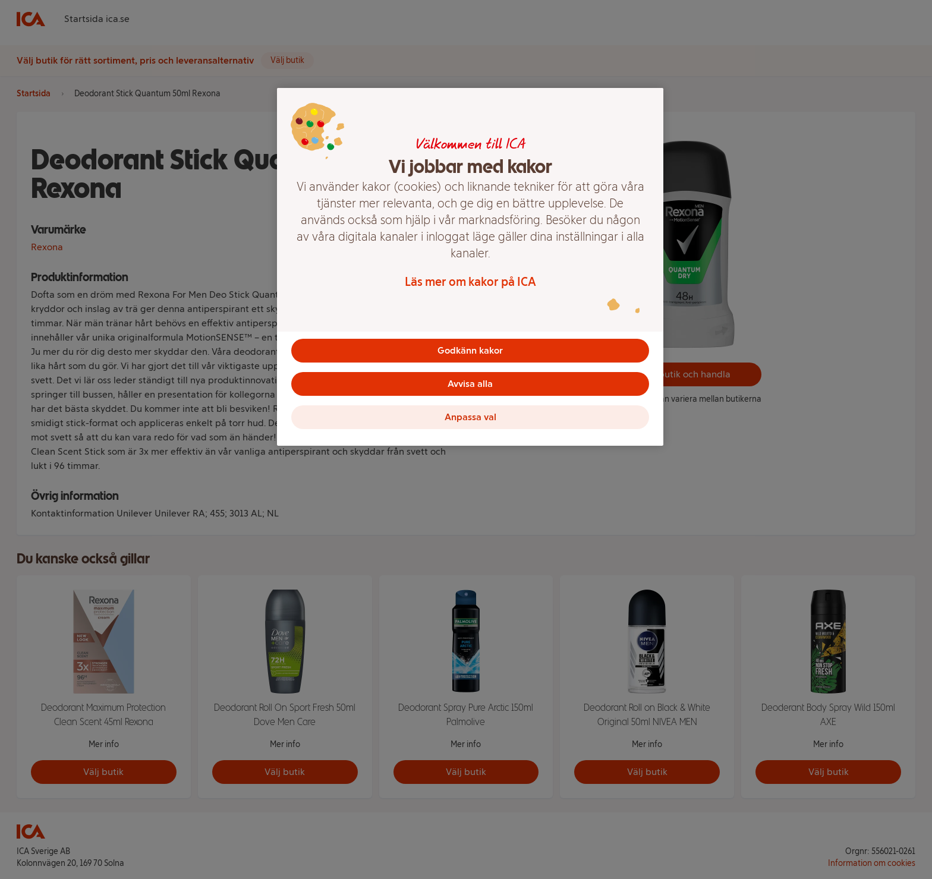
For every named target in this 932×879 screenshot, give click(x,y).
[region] (470, 267)
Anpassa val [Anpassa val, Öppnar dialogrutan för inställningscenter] (470, 417)
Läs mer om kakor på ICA (470, 282)
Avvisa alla (470, 383)
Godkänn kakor (470, 350)
